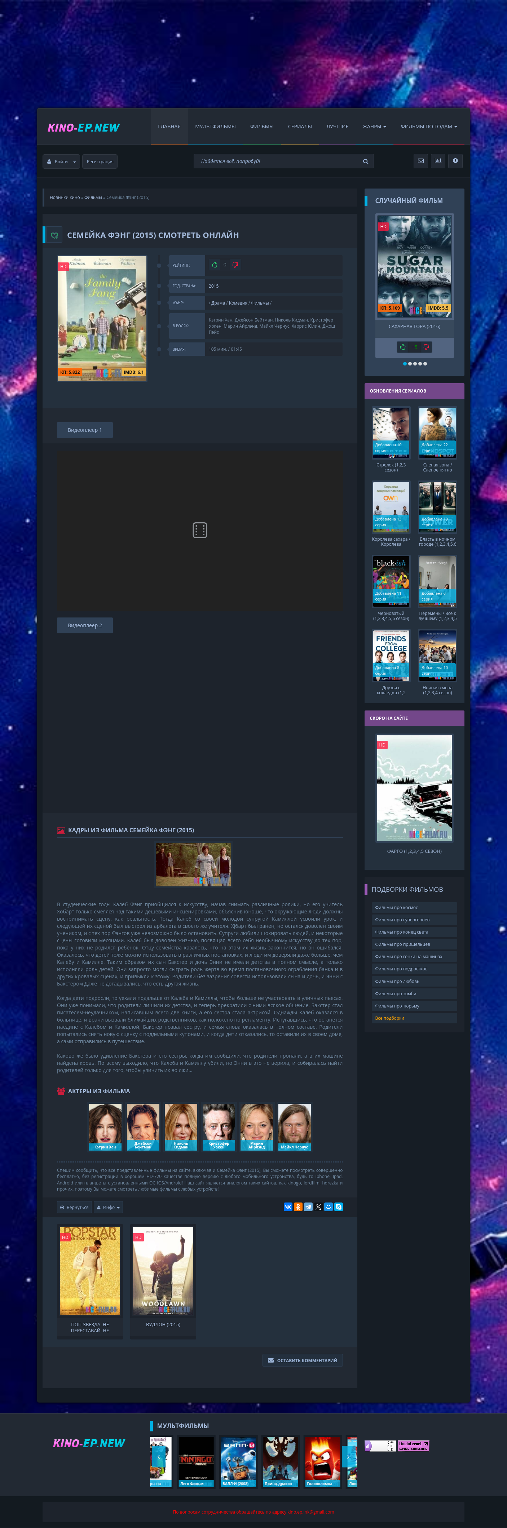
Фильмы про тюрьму (397, 1006)
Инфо (108, 1207)
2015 (214, 286)
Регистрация (100, 162)
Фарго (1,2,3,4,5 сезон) (414, 851)
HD (63, 266)
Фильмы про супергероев (402, 920)
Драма (218, 303)
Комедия (238, 303)
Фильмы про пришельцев (402, 944)
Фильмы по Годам (429, 126)
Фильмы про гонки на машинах (408, 956)
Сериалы (300, 126)
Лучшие (337, 126)
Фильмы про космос (396, 907)
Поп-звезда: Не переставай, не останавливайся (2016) (90, 1326)
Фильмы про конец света (401, 932)
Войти (61, 162)
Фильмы (262, 126)
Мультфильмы (215, 126)
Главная (169, 126)
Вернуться (74, 1207)
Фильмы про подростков (401, 969)
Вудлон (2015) (163, 1324)
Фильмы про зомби (395, 994)
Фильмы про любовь (397, 981)
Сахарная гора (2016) (414, 326)
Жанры (374, 126)
